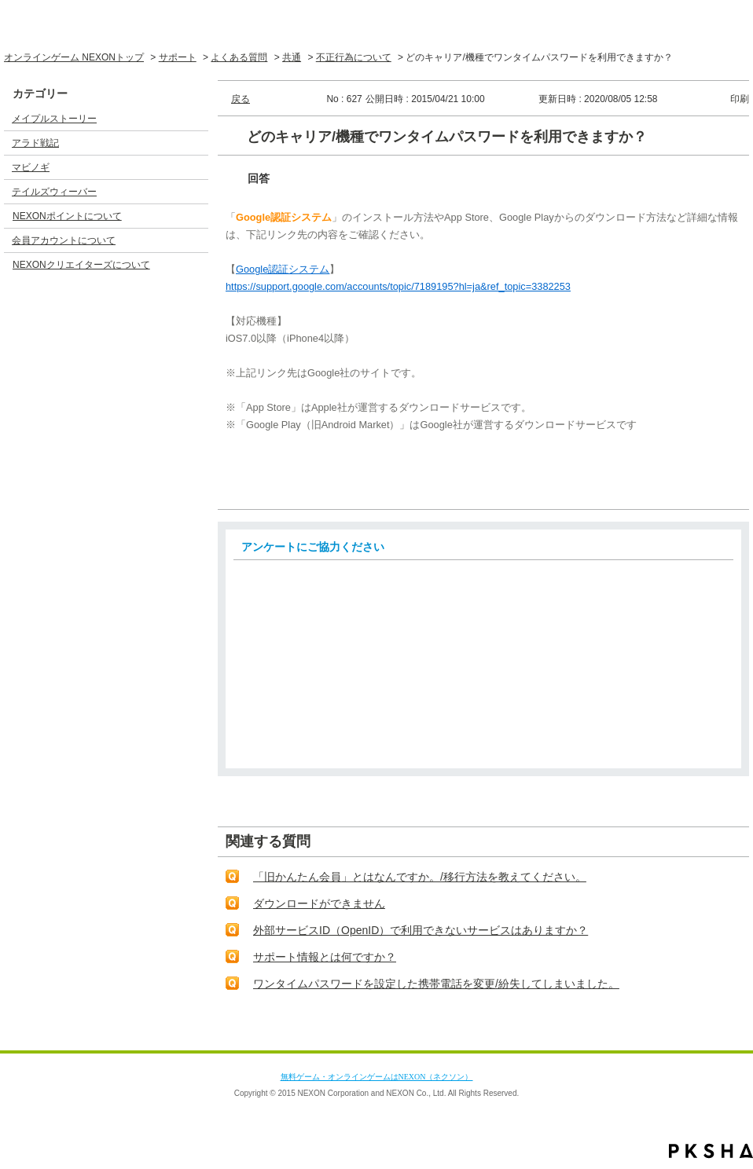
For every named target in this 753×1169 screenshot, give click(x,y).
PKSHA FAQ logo (711, 1151)
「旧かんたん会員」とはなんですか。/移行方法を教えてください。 (419, 876)
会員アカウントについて (64, 240)
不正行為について (353, 57)
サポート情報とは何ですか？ (324, 957)
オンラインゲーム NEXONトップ (74, 57)
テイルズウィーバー (54, 191)
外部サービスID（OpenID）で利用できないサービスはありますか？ (420, 930)
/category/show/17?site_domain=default (195, 240)
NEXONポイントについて (67, 216)
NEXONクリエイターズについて (81, 264)
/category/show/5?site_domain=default (195, 192)
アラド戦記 (35, 142)
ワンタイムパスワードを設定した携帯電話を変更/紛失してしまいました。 (436, 983)
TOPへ (709, 1035)
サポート (178, 57)
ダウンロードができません (319, 903)
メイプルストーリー (54, 118)
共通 (291, 57)
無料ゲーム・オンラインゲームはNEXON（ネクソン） (377, 1076)
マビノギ (31, 167)
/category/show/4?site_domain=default (195, 167)
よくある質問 (239, 57)
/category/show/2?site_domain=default (195, 119)
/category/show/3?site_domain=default (195, 143)
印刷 (739, 98)
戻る (240, 98)
